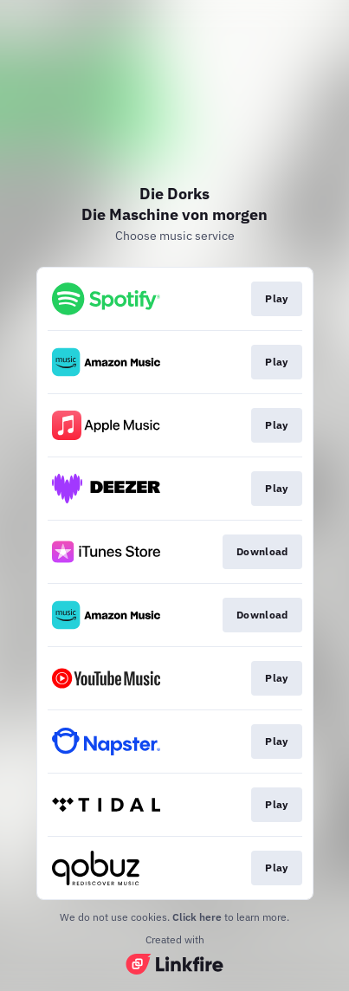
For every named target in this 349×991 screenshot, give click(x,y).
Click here (197, 916)
